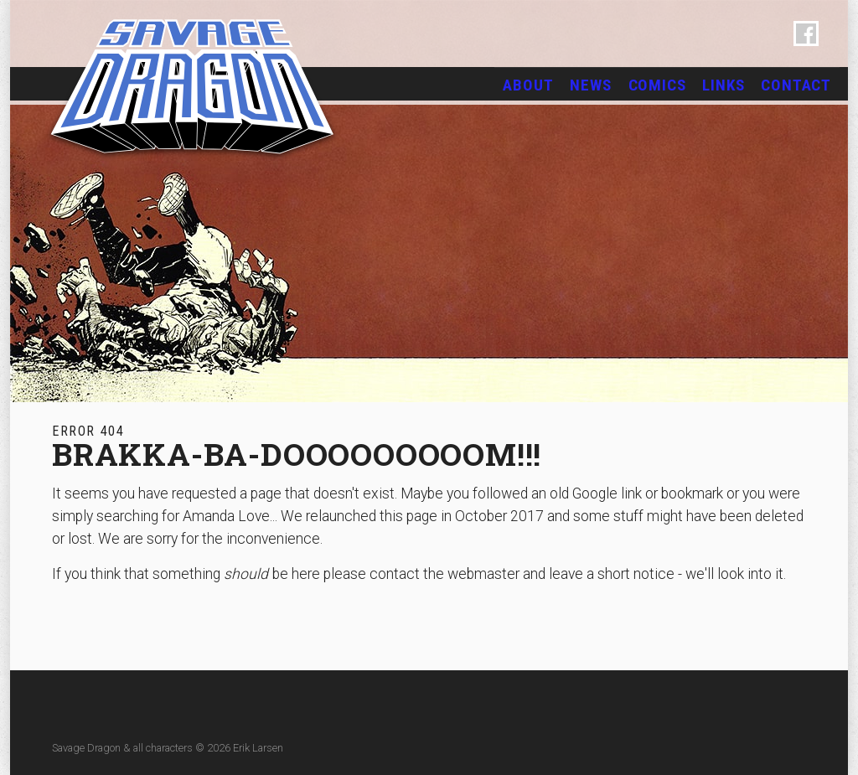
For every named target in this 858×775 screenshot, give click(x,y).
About (528, 85)
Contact (796, 85)
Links (723, 85)
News (590, 85)
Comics (657, 85)
